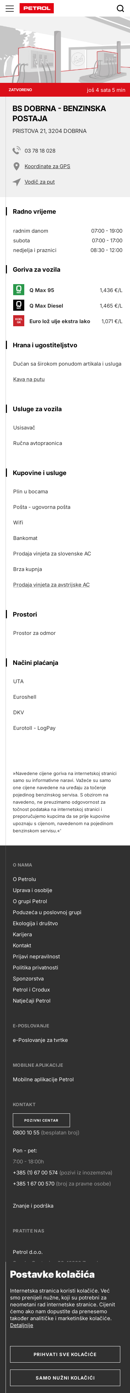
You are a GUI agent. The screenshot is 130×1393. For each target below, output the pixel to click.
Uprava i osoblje (32, 890)
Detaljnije (21, 1325)
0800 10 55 (26, 1132)
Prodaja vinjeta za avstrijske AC (51, 584)
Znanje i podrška (33, 1205)
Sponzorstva (28, 978)
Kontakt (22, 945)
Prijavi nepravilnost (36, 956)
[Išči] (120, 8)
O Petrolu (24, 879)
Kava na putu (29, 379)
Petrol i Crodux (31, 989)
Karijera (22, 934)
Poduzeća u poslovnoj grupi (47, 912)
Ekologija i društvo (35, 923)
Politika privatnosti (35, 967)
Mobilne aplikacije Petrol (43, 1079)
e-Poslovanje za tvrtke (40, 1040)
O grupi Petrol (30, 901)
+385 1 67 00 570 (33, 1183)
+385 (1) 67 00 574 (35, 1172)
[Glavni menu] (10, 8)
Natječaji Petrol (32, 1000)
